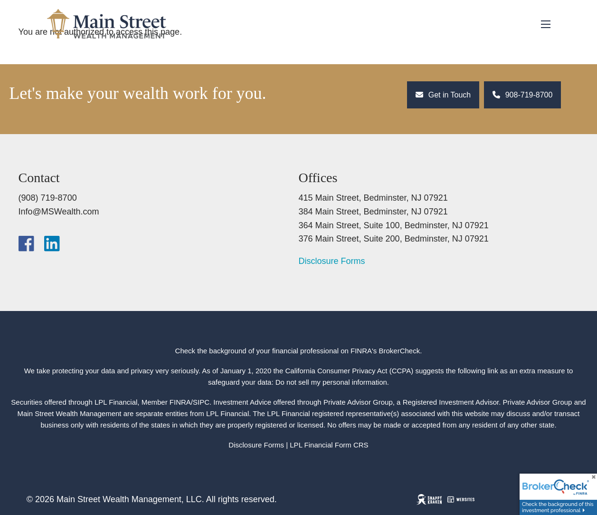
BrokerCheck (399, 351)
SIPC (201, 402)
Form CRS (352, 445)
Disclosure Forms (332, 261)
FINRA (180, 402)
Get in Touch (443, 95)
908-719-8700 (522, 95)
